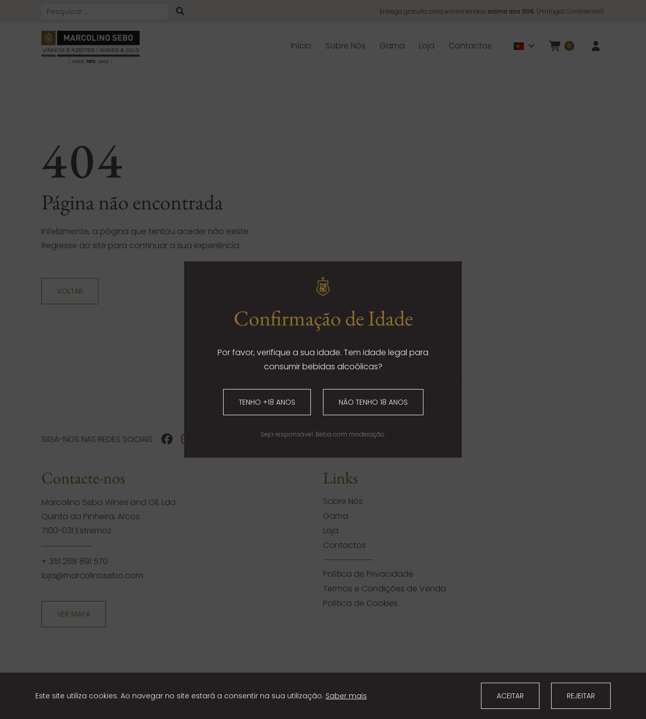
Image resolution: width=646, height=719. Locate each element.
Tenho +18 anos (267, 402)
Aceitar (510, 696)
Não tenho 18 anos (373, 402)
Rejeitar (581, 696)
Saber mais (346, 696)
